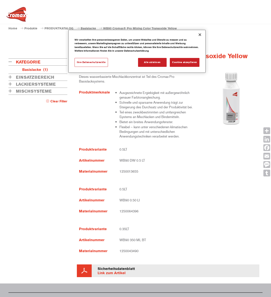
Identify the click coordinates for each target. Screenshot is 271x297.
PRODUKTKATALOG (58, 28)
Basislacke (88, 28)
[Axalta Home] (17, 15)
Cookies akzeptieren (184, 62)
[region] (137, 51)
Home (12, 28)
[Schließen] (200, 34)
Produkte (30, 28)
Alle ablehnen (152, 62)
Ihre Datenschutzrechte (91, 62)
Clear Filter (58, 101)
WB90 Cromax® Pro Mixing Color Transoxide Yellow (140, 28)
